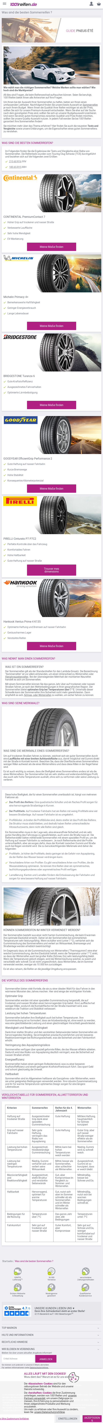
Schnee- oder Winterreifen (37, 695)
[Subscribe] (45, 1359)
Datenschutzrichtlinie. (39, 1368)
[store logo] (23, 4)
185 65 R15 (15, 167)
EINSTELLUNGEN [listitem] (67, 1418)
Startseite (7, 1261)
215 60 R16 (15, 161)
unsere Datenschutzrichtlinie (49, 1412)
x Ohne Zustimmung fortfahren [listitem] (14, 1418)
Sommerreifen (90, 104)
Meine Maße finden (51, 247)
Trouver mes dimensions (51, 570)
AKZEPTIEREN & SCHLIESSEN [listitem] (92, 1419)
